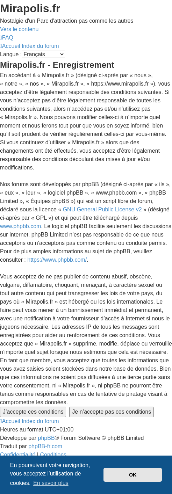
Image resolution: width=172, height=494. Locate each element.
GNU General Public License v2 (102, 209)
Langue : (11, 54)
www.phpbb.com (20, 226)
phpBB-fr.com (45, 446)
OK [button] (133, 475)
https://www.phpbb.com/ (57, 260)
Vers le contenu (19, 29)
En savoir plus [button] (51, 483)
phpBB (46, 438)
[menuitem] (6, 38)
